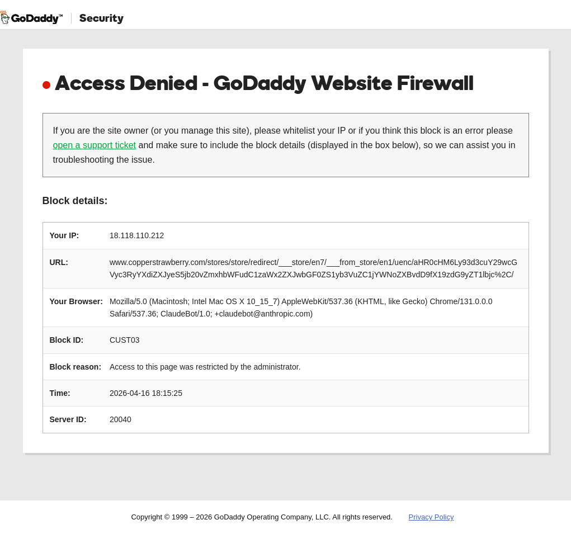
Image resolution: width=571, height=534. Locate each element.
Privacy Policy (431, 517)
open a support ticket (94, 145)
